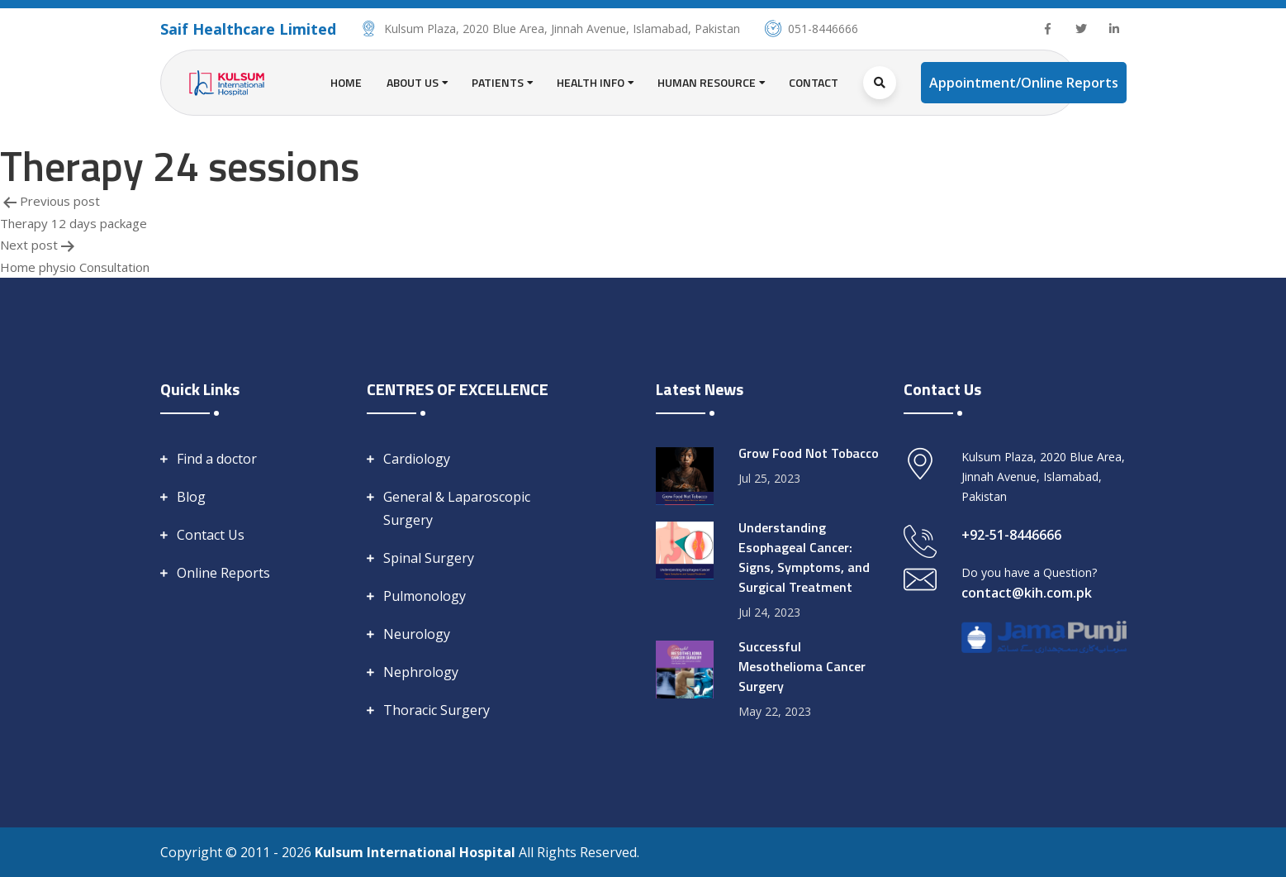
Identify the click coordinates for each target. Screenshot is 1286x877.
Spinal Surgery (428, 558)
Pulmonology (424, 596)
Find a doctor (217, 459)
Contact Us (210, 535)
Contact (813, 82)
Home (346, 82)
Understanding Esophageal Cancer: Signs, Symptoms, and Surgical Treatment (804, 557)
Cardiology (416, 459)
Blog (191, 497)
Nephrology (420, 672)
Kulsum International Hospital (417, 852)
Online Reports (223, 573)
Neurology (416, 634)
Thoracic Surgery (436, 710)
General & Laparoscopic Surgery (456, 508)
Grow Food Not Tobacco (808, 453)
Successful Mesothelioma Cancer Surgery (802, 666)
